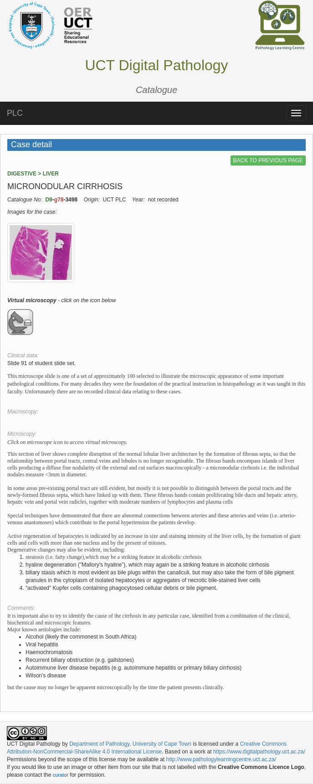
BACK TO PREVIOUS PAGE (268, 160)
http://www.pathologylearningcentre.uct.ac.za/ (221, 759)
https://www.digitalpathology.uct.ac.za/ (259, 751)
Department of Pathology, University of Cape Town (130, 744)
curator (60, 775)
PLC (15, 113)
